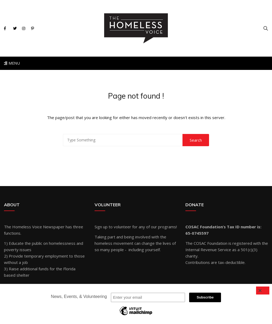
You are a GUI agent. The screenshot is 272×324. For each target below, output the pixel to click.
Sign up (101, 226)
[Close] (262, 290)
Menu (12, 63)
